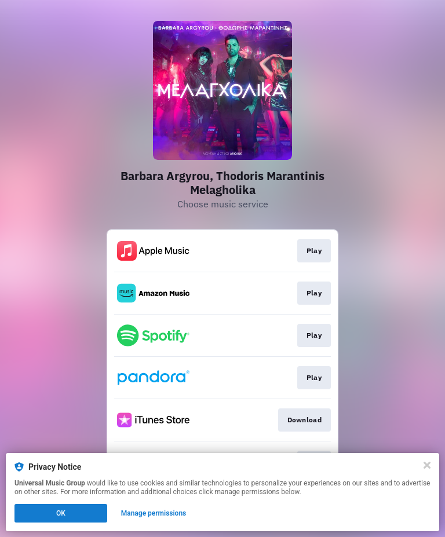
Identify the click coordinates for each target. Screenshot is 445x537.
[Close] (427, 465)
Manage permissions (154, 513)
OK (60, 513)
